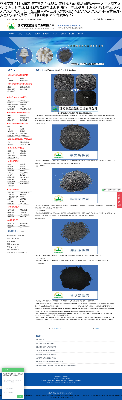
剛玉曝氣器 (11, 216)
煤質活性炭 (23, 153)
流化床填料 (11, 192)
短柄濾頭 (10, 131)
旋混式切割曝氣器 (25, 214)
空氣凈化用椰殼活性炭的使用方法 (46, 350)
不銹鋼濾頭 (23, 135)
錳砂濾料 (10, 166)
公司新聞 (54, 34)
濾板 (9, 142)
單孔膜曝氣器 (24, 210)
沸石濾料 (22, 170)
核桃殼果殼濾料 (24, 181)
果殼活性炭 (57, 328)
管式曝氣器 (11, 210)
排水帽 (22, 129)
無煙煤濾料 (23, 164)
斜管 (9, 100)
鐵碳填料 (22, 166)
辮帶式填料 (23, 203)
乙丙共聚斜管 (11, 107)
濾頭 (9, 126)
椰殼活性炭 (11, 153)
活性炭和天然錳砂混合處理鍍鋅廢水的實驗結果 (50, 361)
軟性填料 (22, 201)
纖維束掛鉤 (11, 120)
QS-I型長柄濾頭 (12, 133)
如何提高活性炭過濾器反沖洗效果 (46, 358)
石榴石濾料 (23, 179)
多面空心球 (11, 194)
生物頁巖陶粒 (24, 173)
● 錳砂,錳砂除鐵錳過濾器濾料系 (17, 75)
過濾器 (9, 87)
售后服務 (71, 34)
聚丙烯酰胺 (23, 225)
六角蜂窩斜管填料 (13, 104)
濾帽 (21, 126)
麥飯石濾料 (11, 179)
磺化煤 (9, 227)
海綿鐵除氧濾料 (24, 183)
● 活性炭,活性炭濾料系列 (15, 148)
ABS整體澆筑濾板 (25, 144)
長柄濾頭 (22, 131)
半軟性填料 (11, 201)
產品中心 (28, 34)
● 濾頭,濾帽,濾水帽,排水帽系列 (17, 123)
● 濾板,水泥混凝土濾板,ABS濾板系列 (19, 139)
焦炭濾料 (10, 168)
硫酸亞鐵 (10, 225)
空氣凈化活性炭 (12, 157)
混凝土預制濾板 (24, 142)
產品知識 (37, 34)
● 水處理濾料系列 (13, 161)
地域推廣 (63, 34)
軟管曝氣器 (11, 212)
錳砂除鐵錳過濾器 (25, 87)
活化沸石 (10, 173)
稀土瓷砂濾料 (11, 177)
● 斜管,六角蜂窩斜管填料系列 (17, 97)
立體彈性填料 (24, 199)
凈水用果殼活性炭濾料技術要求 (45, 343)
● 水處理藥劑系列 (13, 220)
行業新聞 (46, 34)
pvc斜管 (22, 107)
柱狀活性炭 (23, 155)
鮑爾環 (9, 199)
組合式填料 (11, 203)
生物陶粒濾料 (11, 181)
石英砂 (9, 164)
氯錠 (21, 227)
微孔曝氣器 (23, 216)
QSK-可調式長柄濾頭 (13, 135)
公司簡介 (20, 34)
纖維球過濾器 (11, 89)
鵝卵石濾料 (11, 183)
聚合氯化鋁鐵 (24, 223)
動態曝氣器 (11, 214)
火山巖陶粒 (23, 168)
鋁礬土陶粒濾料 (24, 177)
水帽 (9, 129)
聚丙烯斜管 (23, 104)
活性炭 (9, 151)
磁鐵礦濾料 (11, 170)
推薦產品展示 (70, 70)
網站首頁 (11, 34)
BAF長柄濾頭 (23, 133)
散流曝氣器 (23, 212)
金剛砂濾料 (11, 186)
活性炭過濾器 (40, 339)
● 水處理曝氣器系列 (13, 207)
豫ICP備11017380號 (69, 382)
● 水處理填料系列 (13, 189)
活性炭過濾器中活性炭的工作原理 (46, 347)
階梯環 (22, 197)
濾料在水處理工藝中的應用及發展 (46, 354)
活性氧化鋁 (23, 175)
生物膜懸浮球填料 (25, 192)
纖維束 (97, 328)
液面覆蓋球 (23, 194)
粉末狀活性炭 (11, 155)
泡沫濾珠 (10, 175)
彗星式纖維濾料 (24, 118)
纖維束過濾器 (24, 89)
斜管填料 (22, 100)
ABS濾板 (10, 144)
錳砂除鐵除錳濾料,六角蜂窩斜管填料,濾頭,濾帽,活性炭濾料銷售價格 (56, 365)
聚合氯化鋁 (11, 223)
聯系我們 (80, 34)
